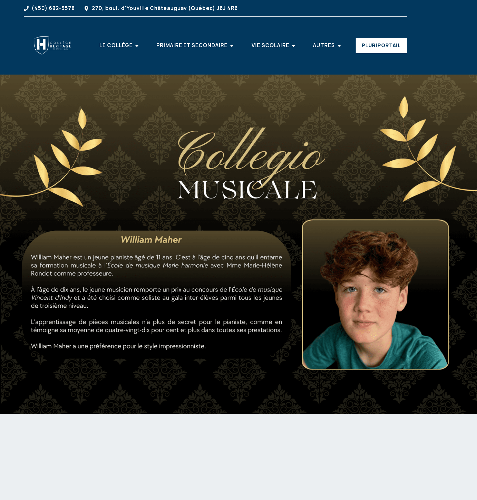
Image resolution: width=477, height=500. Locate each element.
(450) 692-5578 (53, 8)
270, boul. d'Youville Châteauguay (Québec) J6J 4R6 (165, 8)
